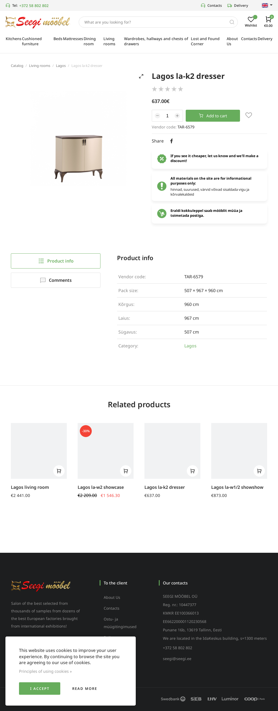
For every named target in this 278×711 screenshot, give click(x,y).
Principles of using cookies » (45, 671)
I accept (39, 688)
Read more (84, 688)
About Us (112, 597)
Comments (56, 280)
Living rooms (39, 65)
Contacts (211, 5)
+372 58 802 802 (34, 5)
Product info (56, 261)
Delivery (237, 5)
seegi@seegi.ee (177, 658)
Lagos (61, 65)
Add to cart (213, 115)
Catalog (17, 65)
